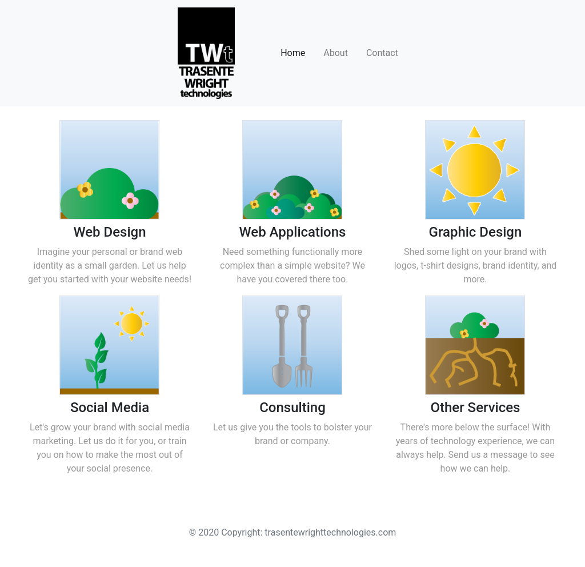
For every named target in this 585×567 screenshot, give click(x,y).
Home (293, 52)
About (335, 52)
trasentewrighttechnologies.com (330, 532)
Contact (382, 52)
